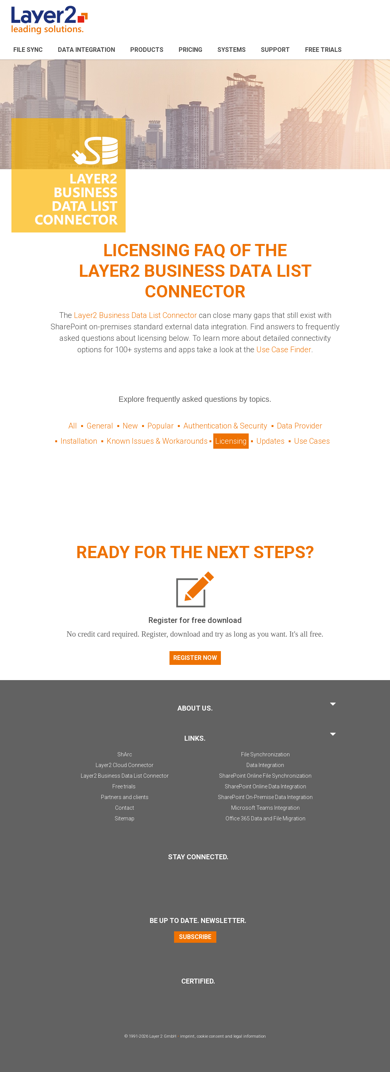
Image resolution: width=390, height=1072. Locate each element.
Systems (231, 49)
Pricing (190, 49)
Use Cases (312, 441)
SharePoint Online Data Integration (265, 786)
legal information (249, 1036)
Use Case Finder (283, 349)
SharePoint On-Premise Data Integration (265, 797)
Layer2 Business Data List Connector (135, 315)
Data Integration (86, 49)
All (72, 425)
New (130, 425)
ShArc (124, 754)
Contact (124, 808)
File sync (28, 49)
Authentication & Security (225, 425)
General (99, 425)
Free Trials (323, 49)
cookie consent (210, 1036)
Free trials (124, 786)
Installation (79, 441)
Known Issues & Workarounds (157, 441)
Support (275, 49)
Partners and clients (125, 797)
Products (146, 49)
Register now (195, 657)
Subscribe (195, 936)
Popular (160, 425)
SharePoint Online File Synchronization (265, 776)
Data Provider (299, 425)
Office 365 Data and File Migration (265, 818)
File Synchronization (265, 754)
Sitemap (124, 818)
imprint (187, 1036)
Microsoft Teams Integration (265, 808)
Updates (270, 441)
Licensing (231, 441)
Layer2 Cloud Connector (124, 765)
